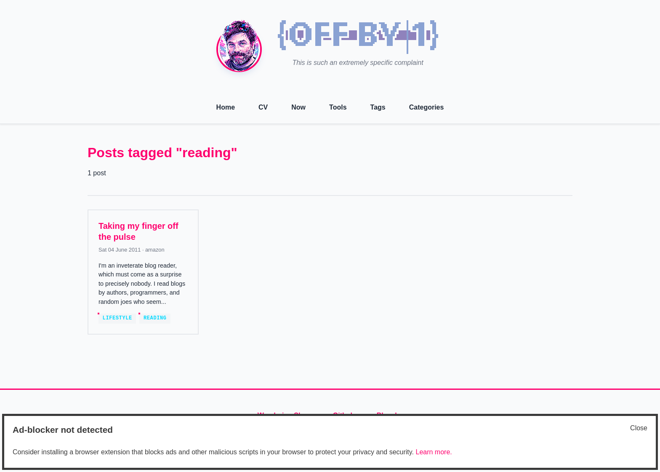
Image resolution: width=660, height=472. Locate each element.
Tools (337, 107)
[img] (358, 37)
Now (298, 107)
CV (263, 107)
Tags (378, 107)
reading (155, 318)
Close (638, 428)
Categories (426, 107)
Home (225, 107)
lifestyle (117, 318)
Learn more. (433, 452)
